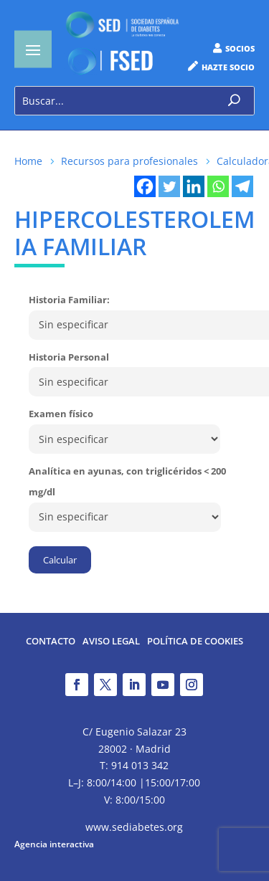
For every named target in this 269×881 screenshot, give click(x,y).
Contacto (50, 642)
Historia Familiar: (69, 299)
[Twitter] (169, 186)
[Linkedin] (193, 186)
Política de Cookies (195, 642)
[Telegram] (242, 186)
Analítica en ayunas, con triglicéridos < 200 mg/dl (127, 481)
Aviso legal (111, 642)
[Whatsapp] (218, 186)
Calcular (60, 559)
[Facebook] (145, 186)
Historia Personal (69, 357)
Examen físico (61, 413)
